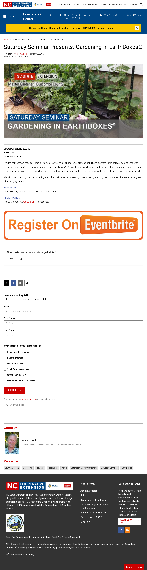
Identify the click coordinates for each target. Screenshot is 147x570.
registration (28, 201)
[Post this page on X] (6, 283)
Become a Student (117, 4)
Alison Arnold (21, 54)
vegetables (52, 468)
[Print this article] (27, 283)
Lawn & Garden (12, 468)
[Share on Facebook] (13, 283)
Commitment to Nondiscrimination (33, 537)
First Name (9, 318)
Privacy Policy (18, 405)
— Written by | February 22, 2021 (24, 54)
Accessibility (27, 554)
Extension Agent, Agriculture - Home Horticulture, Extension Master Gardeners (51, 445)
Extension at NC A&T (91, 517)
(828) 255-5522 (108, 15)
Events (77, 4)
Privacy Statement (70, 537)
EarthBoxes (127, 468)
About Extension (88, 490)
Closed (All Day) (135, 15)
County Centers (90, 4)
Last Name (9, 330)
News (6, 39)
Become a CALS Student (93, 512)
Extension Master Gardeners (84, 468)
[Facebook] (121, 530)
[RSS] (127, 530)
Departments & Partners (93, 500)
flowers (40, 468)
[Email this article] (20, 283)
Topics (103, 4)
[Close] (137, 28)
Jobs (83, 495)
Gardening (27, 468)
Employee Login (134, 567)
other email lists (29, 399)
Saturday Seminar (109, 468)
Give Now (133, 4)
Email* (7, 306)
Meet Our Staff (64, 4)
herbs (64, 468)
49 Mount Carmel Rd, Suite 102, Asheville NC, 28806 (75, 16)
